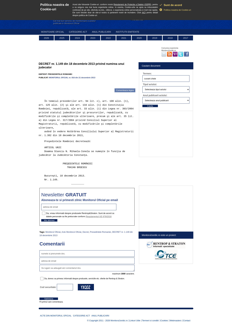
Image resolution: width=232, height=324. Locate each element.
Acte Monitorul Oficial (71, 232)
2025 (61, 38)
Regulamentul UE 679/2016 (98, 216)
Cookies (164, 320)
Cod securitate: (48, 287)
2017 (185, 38)
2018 (170, 38)
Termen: (147, 73)
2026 (46, 38)
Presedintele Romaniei (100, 232)
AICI (144, 12)
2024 (77, 38)
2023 (92, 38)
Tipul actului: (150, 84)
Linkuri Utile (134, 320)
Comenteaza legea (125, 90)
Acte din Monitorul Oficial (56, 315)
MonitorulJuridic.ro (119, 320)
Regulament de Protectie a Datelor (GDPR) (132, 4)
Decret (85, 232)
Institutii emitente (127, 32)
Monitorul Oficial (52, 232)
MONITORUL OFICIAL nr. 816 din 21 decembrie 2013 (72, 77)
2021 (123, 38)
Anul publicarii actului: (155, 95)
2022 (108, 38)
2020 (139, 38)
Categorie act (78, 32)
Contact (186, 320)
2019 (154, 38)
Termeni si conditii (150, 320)
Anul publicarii (101, 32)
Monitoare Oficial (52, 32)
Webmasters (175, 320)
